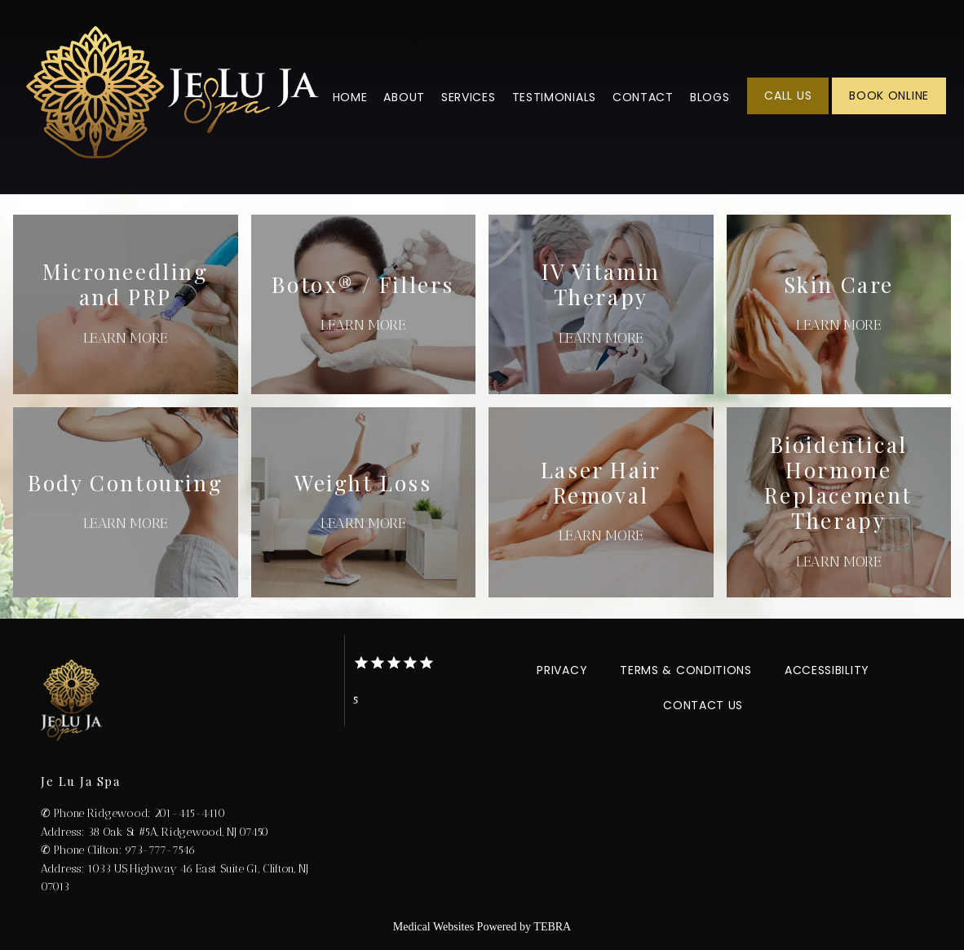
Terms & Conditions (686, 670)
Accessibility (827, 670)
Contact (643, 97)
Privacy (562, 670)
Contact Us (703, 705)
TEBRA (552, 927)
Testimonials (554, 97)
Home (350, 97)
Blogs (710, 97)
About (404, 97)
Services (468, 97)
